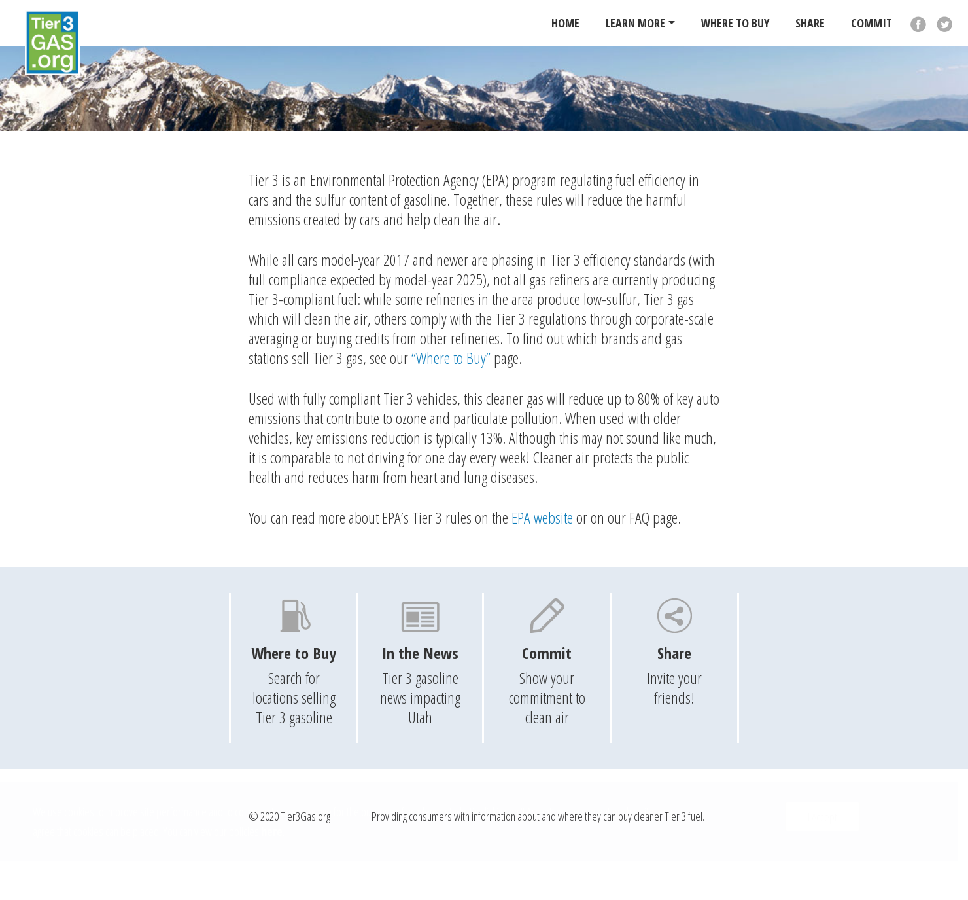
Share (810, 23)
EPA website (542, 517)
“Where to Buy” (451, 358)
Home (565, 23)
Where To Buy (735, 23)
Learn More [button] (635, 23)
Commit (871, 23)
